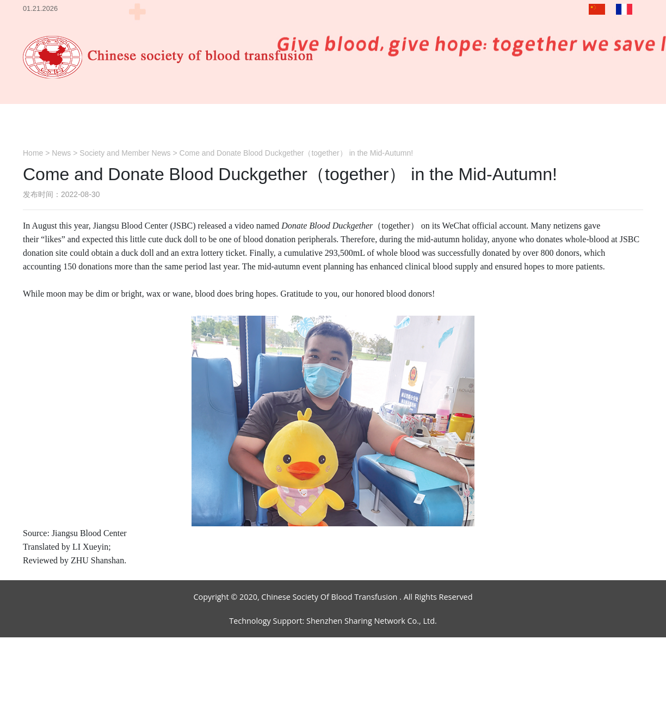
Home (33, 153)
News (61, 153)
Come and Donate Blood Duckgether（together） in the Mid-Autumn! (297, 153)
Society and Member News (124, 153)
